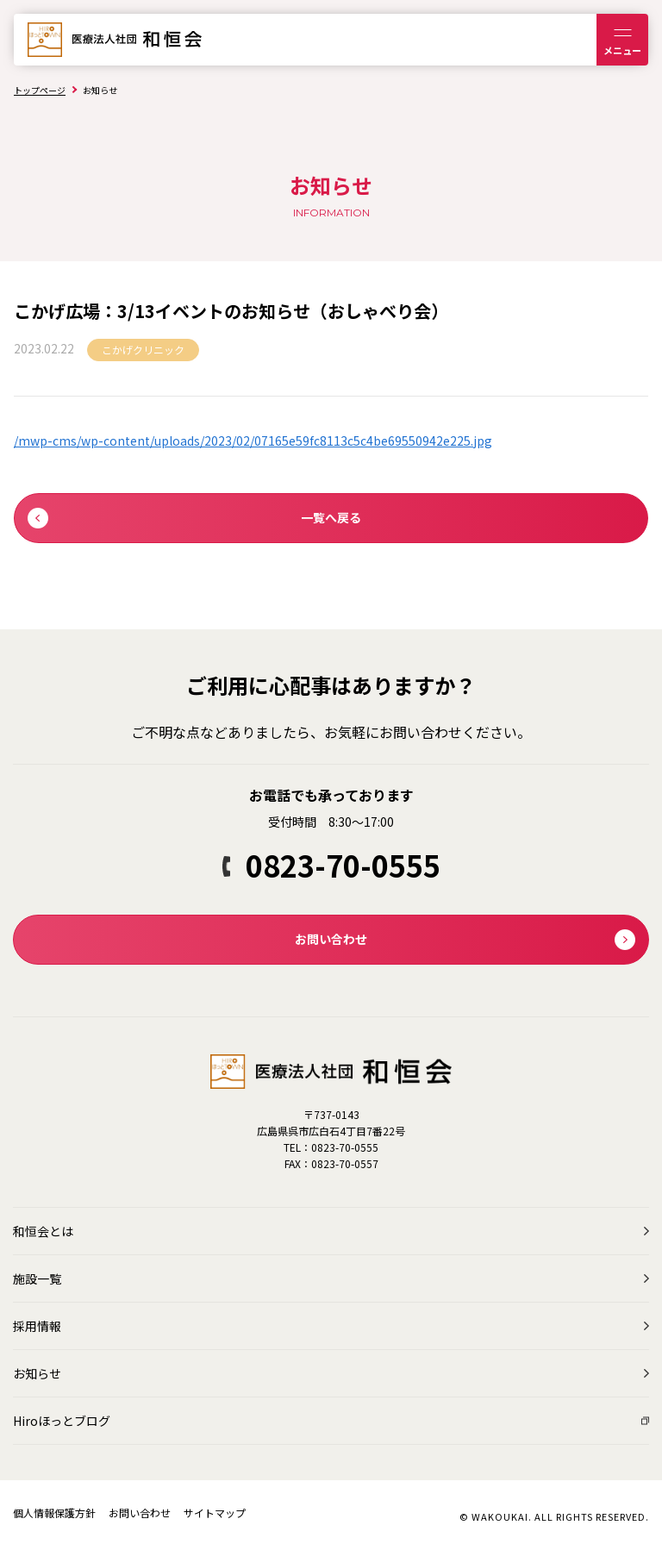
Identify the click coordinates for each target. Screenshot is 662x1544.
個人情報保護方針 (54, 1512)
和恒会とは (43, 1231)
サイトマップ (215, 1512)
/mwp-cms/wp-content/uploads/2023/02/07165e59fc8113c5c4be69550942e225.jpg (253, 440)
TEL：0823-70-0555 (331, 1147)
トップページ (40, 90)
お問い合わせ (140, 1512)
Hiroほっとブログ (61, 1420)
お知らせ (37, 1373)
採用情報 (37, 1326)
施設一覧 (37, 1278)
